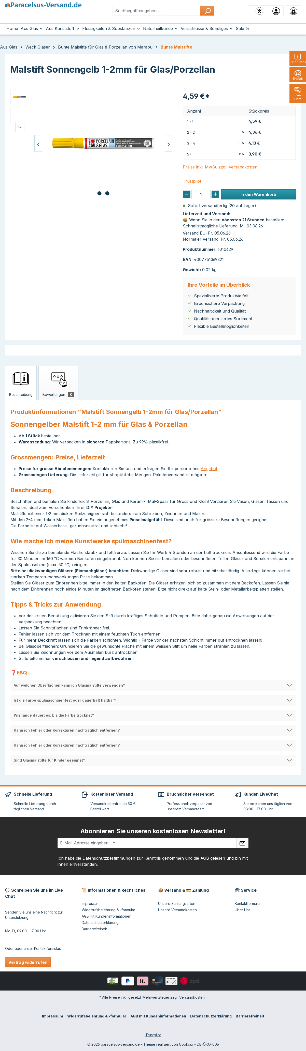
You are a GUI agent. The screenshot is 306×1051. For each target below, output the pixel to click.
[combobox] (156, 11)
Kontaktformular (47, 948)
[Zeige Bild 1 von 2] (100, 193)
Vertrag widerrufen (27, 962)
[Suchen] (207, 11)
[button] (153, 685)
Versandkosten (192, 997)
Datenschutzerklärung (100, 922)
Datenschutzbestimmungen (108, 858)
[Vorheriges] (38, 143)
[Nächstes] (168, 143)
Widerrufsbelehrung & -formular (108, 910)
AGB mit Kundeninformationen (106, 916)
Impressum (91, 903)
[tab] (21, 383)
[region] (91, 143)
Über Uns (243, 910)
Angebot (209, 468)
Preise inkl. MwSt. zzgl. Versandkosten (220, 166)
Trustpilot (192, 181)
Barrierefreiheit (94, 929)
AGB (204, 858)
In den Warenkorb (258, 194)
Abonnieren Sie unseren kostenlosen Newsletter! (153, 831)
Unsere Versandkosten (177, 910)
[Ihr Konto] (276, 11)
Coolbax (186, 1044)
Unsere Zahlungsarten (176, 903)
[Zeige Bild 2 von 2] (107, 193)
